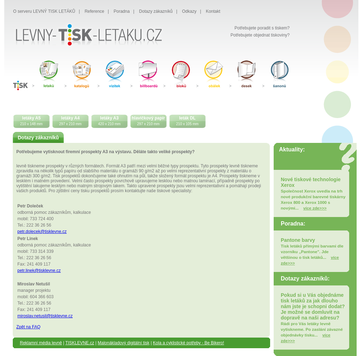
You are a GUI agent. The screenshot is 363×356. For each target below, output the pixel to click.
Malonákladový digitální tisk (123, 342)
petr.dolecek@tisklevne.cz (42, 231)
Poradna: (293, 224)
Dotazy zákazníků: (305, 279)
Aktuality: (292, 149)
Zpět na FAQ (28, 326)
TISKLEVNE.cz (79, 342)
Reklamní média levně (41, 342)
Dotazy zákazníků (156, 11)
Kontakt (213, 11)
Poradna (121, 11)
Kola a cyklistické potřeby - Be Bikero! (188, 342)
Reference (94, 11)
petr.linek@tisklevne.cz (39, 270)
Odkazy (189, 11)
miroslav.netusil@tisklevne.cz (45, 315)
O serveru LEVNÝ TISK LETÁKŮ (44, 11)
